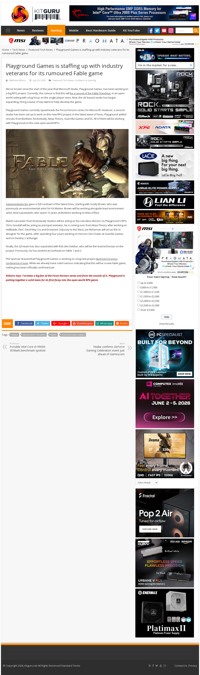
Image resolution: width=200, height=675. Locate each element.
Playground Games (73, 334)
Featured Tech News (41, 49)
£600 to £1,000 (148, 287)
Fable (15, 334)
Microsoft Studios (34, 334)
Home (8, 30)
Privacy (192, 665)
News (21, 30)
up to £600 (146, 283)
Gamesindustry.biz (17, 204)
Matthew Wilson (17, 80)
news (53, 334)
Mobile (74, 30)
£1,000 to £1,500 (149, 292)
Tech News (18, 49)
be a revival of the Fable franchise (90, 93)
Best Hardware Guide (101, 30)
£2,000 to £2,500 (149, 301)
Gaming (56, 30)
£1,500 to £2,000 (149, 296)
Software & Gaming (85, 80)
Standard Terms (70, 665)
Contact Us (181, 665)
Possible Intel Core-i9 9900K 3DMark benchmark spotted (30, 347)
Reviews (38, 30)
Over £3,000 (147, 310)
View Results (166, 323)
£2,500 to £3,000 (149, 305)
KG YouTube (131, 30)
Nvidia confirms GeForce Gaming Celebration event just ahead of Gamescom (105, 349)
